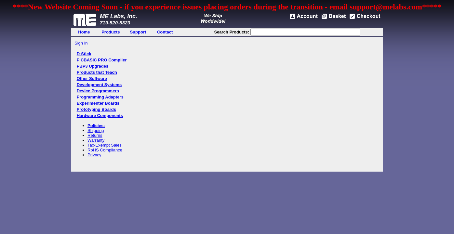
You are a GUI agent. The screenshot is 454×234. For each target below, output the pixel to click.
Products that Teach (97, 72)
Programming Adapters (100, 97)
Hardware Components (100, 115)
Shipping (95, 130)
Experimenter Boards (98, 103)
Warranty (95, 140)
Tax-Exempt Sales (104, 145)
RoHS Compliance (104, 150)
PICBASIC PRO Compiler (102, 60)
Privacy (94, 154)
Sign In (80, 43)
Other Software (92, 78)
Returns (94, 135)
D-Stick (84, 53)
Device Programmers (98, 90)
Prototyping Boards (96, 109)
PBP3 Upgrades (93, 66)
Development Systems (99, 84)
